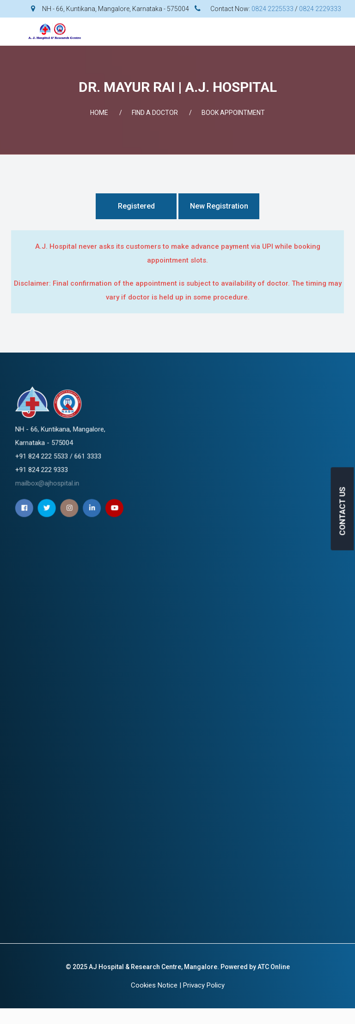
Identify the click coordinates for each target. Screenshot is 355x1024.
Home (99, 112)
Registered (136, 206)
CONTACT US (342, 510)
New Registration (219, 206)
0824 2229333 (320, 8)
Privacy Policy (204, 985)
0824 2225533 (272, 8)
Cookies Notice (154, 985)
